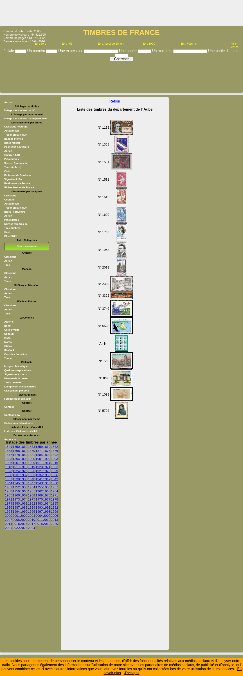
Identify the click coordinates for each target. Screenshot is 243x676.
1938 (16, 479)
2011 (39, 519)
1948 (39, 483)
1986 (8, 507)
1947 (31, 483)
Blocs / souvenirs (14, 211)
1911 (39, 463)
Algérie (8, 321)
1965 (8, 495)
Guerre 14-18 (12, 155)
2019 (46, 524)
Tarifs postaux (12, 382)
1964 (54, 491)
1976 (39, 499)
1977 (46, 499)
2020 (54, 524)
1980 (16, 503)
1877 (8, 455)
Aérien (8, 151)
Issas (7, 338)
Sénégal (9, 350)
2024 (31, 528)
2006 (54, 515)
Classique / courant (15, 126)
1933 (31, 475)
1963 (46, 491)
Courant (9, 199)
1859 (39, 446)
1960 (23, 491)
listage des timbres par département (25, 118)
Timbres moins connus (26, 246)
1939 (23, 479)
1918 (23, 467)
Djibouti (9, 333)
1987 (16, 507)
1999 (54, 511)
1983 (39, 503)
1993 (8, 511)
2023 (23, 528)
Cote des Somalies (15, 354)
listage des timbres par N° (19, 110)
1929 (54, 471)
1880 (23, 455)
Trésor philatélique (15, 134)
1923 (8, 471)
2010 (31, 519)
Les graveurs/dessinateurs (20, 386)
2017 (31, 524)
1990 (39, 507)
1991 (46, 507)
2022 (16, 528)
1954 (31, 487)
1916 (8, 467)
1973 (16, 499)
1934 (39, 475)
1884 (39, 455)
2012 (46, 519)
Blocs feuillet (12, 142)
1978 (54, 499)
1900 (31, 459)
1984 (46, 503)
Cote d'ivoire (11, 329)
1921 (46, 467)
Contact (9, 406)
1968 (31, 495)
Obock (8, 346)
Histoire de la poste (15, 378)
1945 (16, 483)
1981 (23, 503)
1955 (39, 487)
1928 (46, 471)
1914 (46, 463)
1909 (31, 463)
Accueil (8, 102)
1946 (23, 483)
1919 (31, 467)
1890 (46, 455)
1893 (8, 459)
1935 (46, 475)
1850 (16, 446)
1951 (8, 487)
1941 (39, 479)
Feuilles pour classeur (17, 398)
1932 (23, 475)
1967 (23, 495)
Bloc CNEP (10, 236)
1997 (39, 511)
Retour (114, 101)
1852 (23, 446)
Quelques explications (17, 370)
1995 (23, 511)
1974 (23, 499)
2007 (8, 519)
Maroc (8, 342)
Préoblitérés (11, 159)
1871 (39, 451)
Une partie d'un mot (223, 51)
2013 (54, 519)
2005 (46, 515)
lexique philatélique (16, 366)
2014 (8, 524)
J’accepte (132, 673)
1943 (54, 479)
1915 (54, 463)
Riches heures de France (19, 187)
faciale (9, 51)
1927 (39, 471)
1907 (16, 463)
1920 (39, 467)
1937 (8, 479)
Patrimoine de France (17, 183)
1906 (8, 463)
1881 (31, 455)
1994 (16, 511)
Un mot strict (162, 51)
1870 (31, 451)
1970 (46, 495)
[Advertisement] (121, 12)
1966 (16, 495)
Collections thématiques (18, 423)
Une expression (71, 51)
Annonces (10, 439)
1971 (54, 495)
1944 (8, 483)
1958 (8, 491)
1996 (31, 511)
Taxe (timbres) (12, 167)
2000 (8, 515)
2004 (39, 515)
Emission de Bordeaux (18, 175)
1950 (54, 483)
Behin (7, 325)
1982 (31, 503)
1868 (16, 451)
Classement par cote (16, 390)
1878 (16, 455)
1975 (31, 499)
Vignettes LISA (13, 179)
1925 (23, 471)
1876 (54, 451)
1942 (46, 479)
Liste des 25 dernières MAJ (20, 431)
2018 (39, 524)
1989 (31, 507)
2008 (16, 519)
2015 (16, 524)
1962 (39, 491)
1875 (46, 451)
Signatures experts (15, 374)
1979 (8, 503)
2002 (23, 515)
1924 (16, 471)
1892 (54, 455)
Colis (7, 171)
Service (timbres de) (16, 163)
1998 (46, 511)
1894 (16, 459)
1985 (54, 503)
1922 (54, 467)
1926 (31, 471)
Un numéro (36, 51)
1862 (54, 446)
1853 (31, 446)
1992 (54, 507)
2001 (16, 515)
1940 (31, 479)
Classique (10, 195)
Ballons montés (13, 138)
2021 (8, 528)
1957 (54, 487)
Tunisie (8, 358)
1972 (8, 499)
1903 (54, 459)
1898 (23, 459)
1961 (31, 491)
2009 (23, 519)
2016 (23, 524)
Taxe (7, 265)
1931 (16, 475)
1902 (46, 459)
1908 (23, 463)
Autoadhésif (11, 130)
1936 (54, 475)
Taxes (7, 281)
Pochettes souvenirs (16, 147)
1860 (46, 446)
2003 (31, 515)
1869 (23, 451)
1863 (8, 451)
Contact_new (12, 415)
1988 (23, 507)
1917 (16, 467)
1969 (39, 495)
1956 (46, 487)
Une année (128, 51)
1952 (16, 487)
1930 (8, 475)
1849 (8, 446)
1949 (46, 483)
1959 (16, 491)
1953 (23, 487)
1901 (39, 459)
